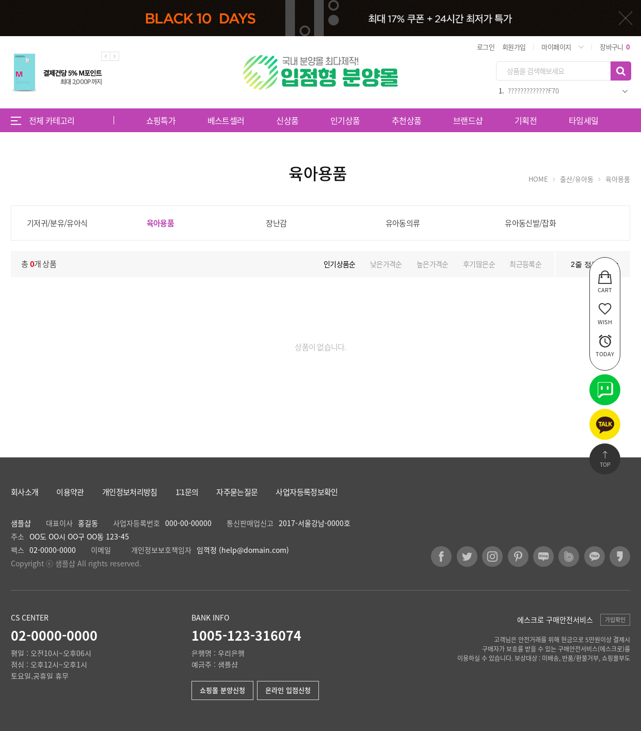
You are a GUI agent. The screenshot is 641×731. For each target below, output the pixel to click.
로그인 (485, 47)
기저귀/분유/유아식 (57, 223)
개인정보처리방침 (129, 492)
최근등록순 (525, 264)
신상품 (287, 120)
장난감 (276, 223)
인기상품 (345, 120)
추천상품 (406, 120)
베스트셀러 (226, 120)
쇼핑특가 (160, 120)
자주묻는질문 (237, 492)
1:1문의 (187, 492)
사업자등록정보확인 (307, 492)
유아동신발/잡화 (530, 223)
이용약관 (70, 492)
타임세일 (583, 120)
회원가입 (513, 47)
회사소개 (24, 492)
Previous (105, 56)
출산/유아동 (577, 179)
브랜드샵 (468, 120)
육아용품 (160, 223)
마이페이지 (556, 47)
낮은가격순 (386, 264)
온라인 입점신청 (288, 690)
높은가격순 (432, 264)
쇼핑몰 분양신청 (222, 690)
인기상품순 (340, 264)
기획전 (526, 120)
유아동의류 (403, 223)
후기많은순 (479, 264)
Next (114, 56)
